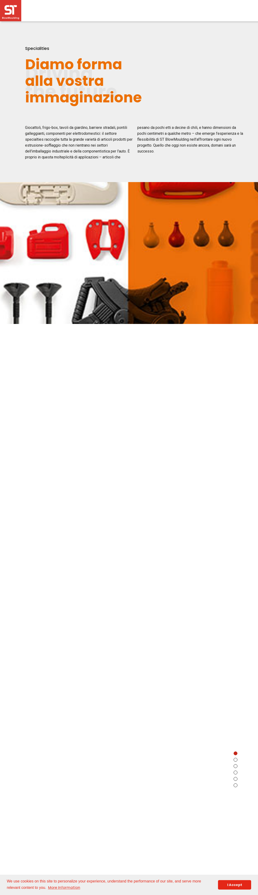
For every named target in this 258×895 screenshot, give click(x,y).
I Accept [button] (234, 884)
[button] (235, 753)
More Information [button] (64, 887)
